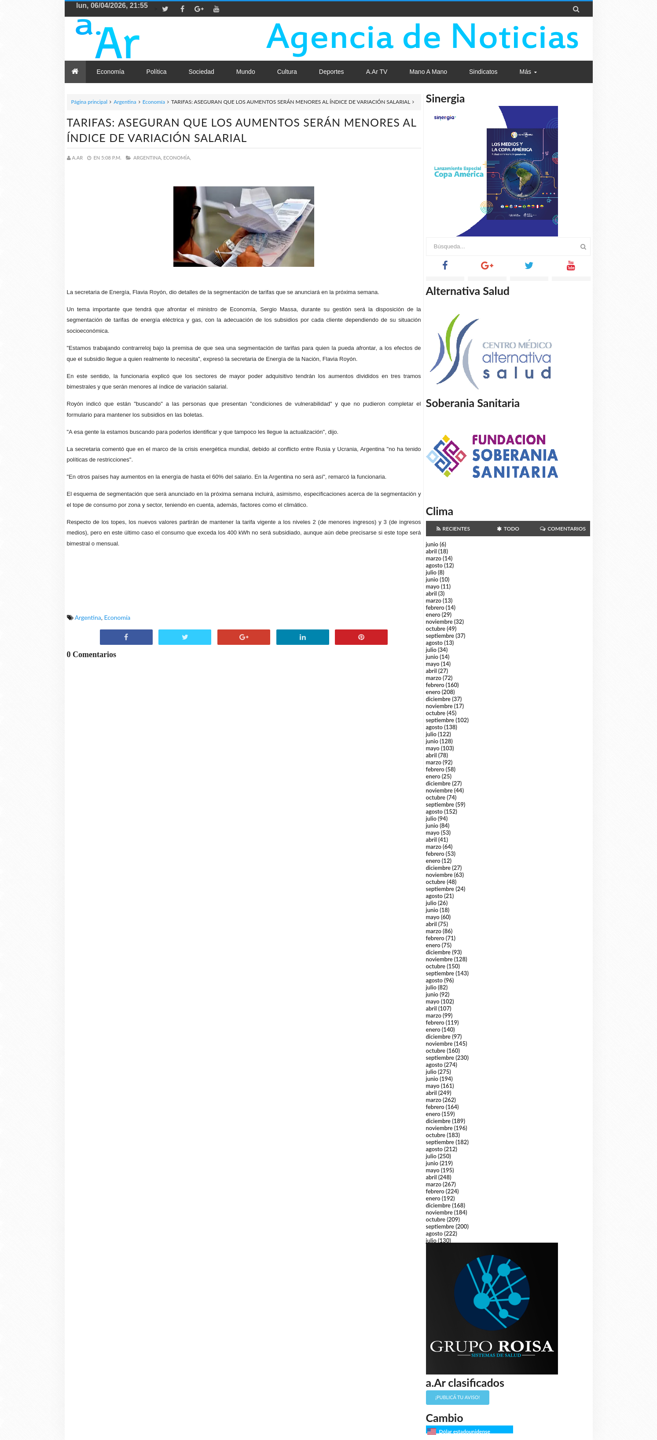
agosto (434, 565)
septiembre (440, 635)
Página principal (89, 101)
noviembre (439, 621)
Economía (154, 101)
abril (431, 551)
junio (432, 544)
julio (431, 572)
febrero (435, 607)
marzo (433, 558)
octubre (436, 628)
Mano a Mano (428, 71)
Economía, (177, 157)
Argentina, (147, 157)
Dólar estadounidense (464, 1431)
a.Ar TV (377, 71)
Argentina (125, 101)
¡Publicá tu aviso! (457, 1397)
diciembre (438, 698)
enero (433, 614)
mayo (433, 586)
